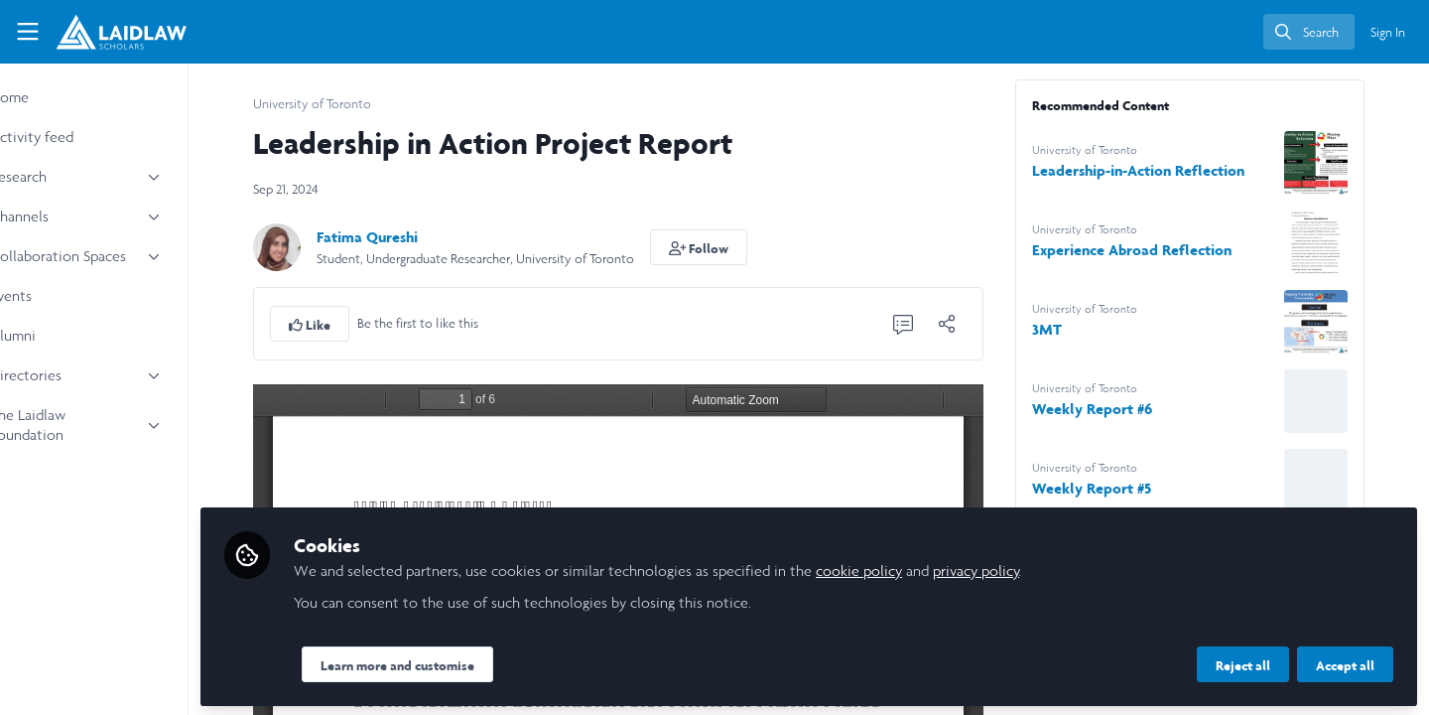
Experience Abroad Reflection (1164, 249)
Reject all (1243, 662)
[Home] (121, 32)
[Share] (979, 324)
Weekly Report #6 (1125, 408)
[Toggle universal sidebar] (28, 32)
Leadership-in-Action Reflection (1171, 170)
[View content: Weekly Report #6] (1348, 401)
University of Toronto (345, 103)
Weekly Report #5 (1124, 488)
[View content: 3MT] (1348, 322)
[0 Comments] (936, 324)
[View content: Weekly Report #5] (1348, 480)
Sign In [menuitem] (1387, 32)
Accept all (1345, 662)
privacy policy (1041, 567)
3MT (1080, 329)
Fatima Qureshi (400, 236)
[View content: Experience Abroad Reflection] (1348, 242)
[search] (1309, 32)
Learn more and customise (463, 662)
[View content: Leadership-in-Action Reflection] (1348, 163)
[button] (732, 247)
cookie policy (924, 567)
